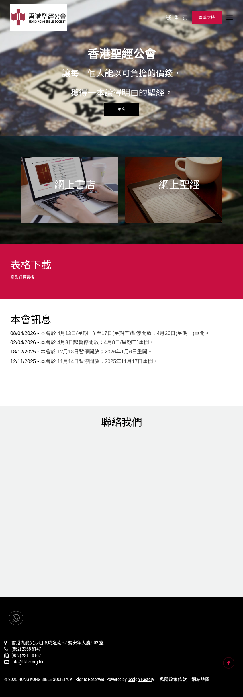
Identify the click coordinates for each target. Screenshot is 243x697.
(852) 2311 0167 (26, 655)
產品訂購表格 (22, 277)
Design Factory (141, 679)
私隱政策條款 (173, 679)
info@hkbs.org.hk (27, 662)
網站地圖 (200, 679)
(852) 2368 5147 (26, 649)
